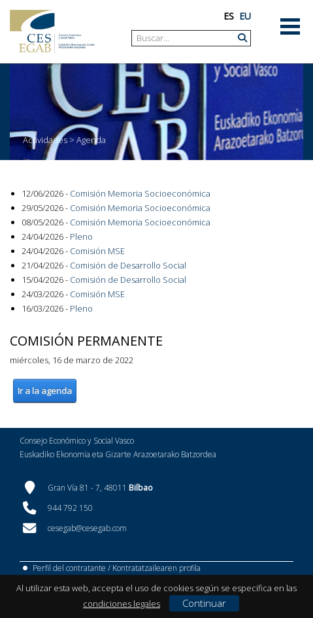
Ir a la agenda (45, 391)
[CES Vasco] (52, 32)
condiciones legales (121, 604)
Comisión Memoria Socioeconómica (140, 193)
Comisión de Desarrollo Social (128, 265)
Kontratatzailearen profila (156, 568)
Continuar (204, 603)
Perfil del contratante (69, 568)
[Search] (186, 38)
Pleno (81, 236)
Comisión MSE (97, 251)
